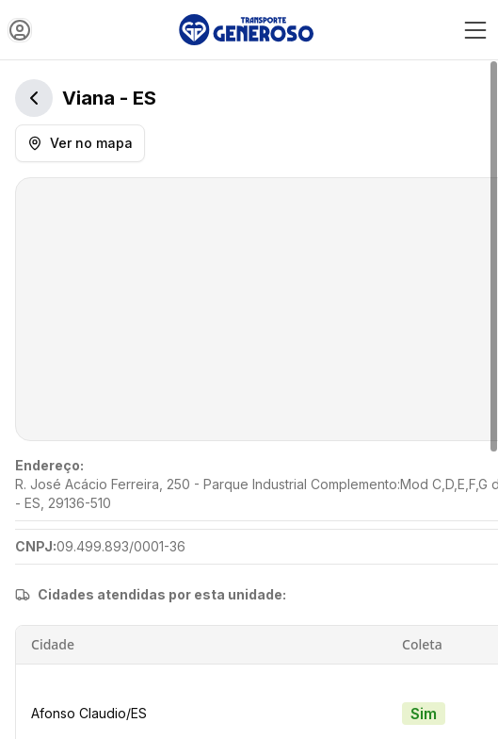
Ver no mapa (80, 143)
